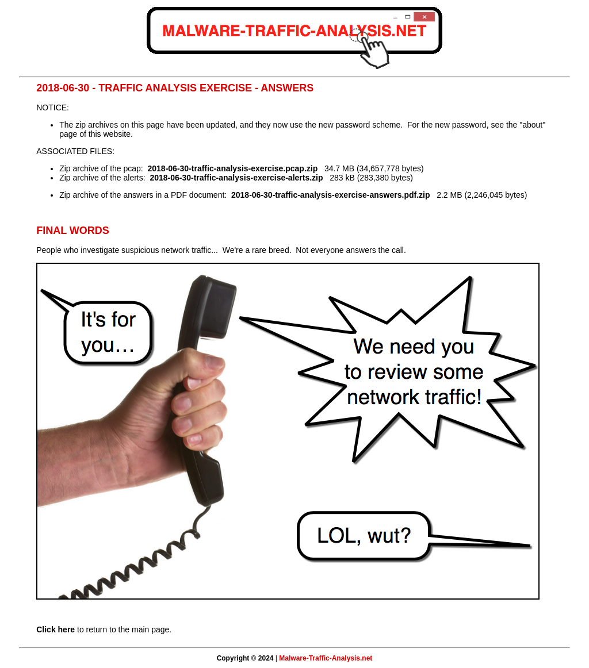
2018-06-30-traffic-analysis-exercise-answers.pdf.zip (330, 194)
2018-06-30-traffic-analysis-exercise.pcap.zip (233, 168)
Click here (55, 629)
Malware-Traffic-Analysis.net (325, 658)
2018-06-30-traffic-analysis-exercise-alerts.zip (236, 177)
